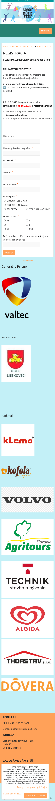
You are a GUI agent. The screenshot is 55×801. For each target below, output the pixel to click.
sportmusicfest (27, 260)
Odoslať (9, 252)
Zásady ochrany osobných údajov (32, 787)
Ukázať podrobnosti (12, 794)
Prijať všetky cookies (35, 795)
